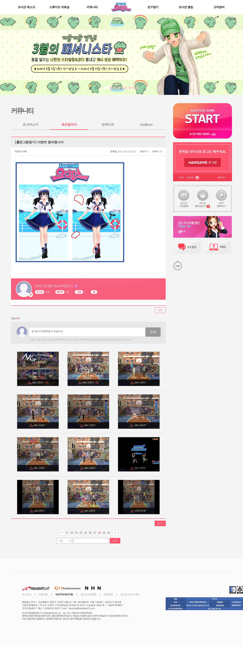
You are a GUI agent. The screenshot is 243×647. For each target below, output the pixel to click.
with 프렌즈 (90, 510)
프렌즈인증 (140, 510)
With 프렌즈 (40, 382)
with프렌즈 (39, 510)
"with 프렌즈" (140, 425)
